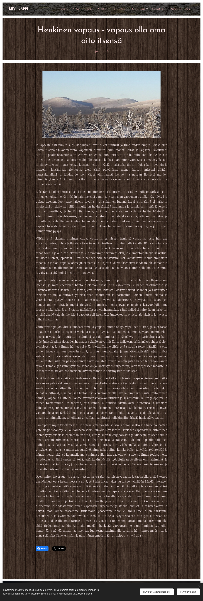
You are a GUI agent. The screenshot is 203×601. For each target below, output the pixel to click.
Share (42, 548)
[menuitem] (56, 9)
